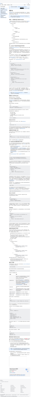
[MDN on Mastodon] (4, 383)
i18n (25, 12)
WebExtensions (11, 12)
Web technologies (23, 386)
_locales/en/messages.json (19, 59)
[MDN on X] (3, 383)
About (1, 386)
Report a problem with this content (20, 375)
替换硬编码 (11, 207)
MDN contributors (23, 374)
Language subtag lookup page (15, 47)
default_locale (23, 121)
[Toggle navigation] (30, 3)
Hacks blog (22, 392)
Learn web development (23, 387)
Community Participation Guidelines (24, 394)
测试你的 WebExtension (3, 17)
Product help (2, 392)
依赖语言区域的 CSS (3, 12)
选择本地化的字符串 (3, 15)
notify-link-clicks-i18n (17, 339)
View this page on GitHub (12, 375)
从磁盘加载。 (26, 338)
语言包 (11, 349)
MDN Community (12, 386)
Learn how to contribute (12, 372)
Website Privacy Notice (8, 394)
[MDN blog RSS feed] (5, 383)
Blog (1, 387)
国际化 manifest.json (3, 11)
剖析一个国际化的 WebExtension (3, 8)
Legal (18, 394)
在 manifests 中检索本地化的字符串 (15, 98)
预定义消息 (2, 16)
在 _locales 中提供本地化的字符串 (4, 10)
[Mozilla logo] (3, 394)
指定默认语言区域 (12, 119)
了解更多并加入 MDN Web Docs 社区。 (22, 6)
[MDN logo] (2, 380)
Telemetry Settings (14, 394)
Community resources (13, 387)
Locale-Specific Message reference (18, 92)
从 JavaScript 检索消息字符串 (4, 14)
